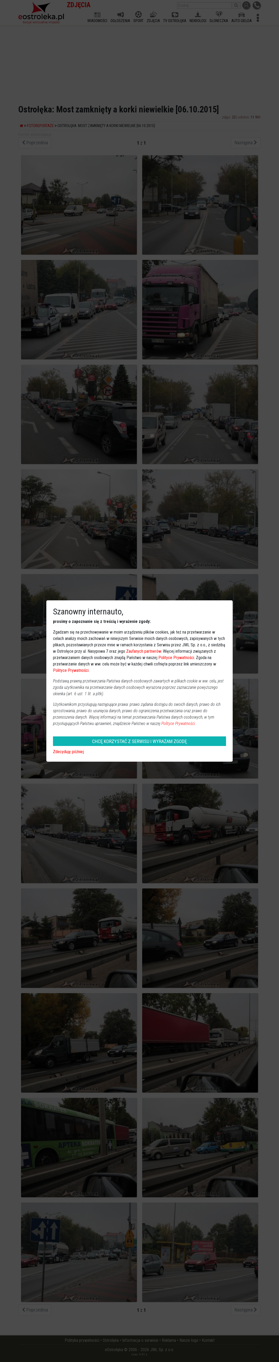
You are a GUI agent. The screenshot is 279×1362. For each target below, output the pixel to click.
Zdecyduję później (68, 751)
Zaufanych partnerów (143, 651)
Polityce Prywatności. (178, 723)
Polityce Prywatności (176, 657)
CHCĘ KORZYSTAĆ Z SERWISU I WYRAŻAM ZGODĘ (139, 741)
